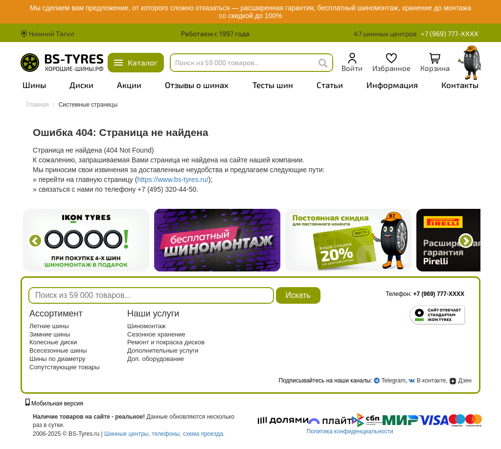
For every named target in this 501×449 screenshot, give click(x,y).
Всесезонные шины (58, 350)
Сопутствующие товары (64, 367)
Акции (129, 85)
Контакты (459, 85)
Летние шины (49, 326)
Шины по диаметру (57, 358)
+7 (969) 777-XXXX (449, 33)
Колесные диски (53, 342)
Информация (392, 85)
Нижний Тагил (47, 33)
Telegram (393, 380)
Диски (81, 85)
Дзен (460, 380)
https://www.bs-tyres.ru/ (172, 179)
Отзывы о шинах (196, 85)
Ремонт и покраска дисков (166, 342)
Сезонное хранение (156, 334)
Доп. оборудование (155, 358)
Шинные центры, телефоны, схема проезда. (164, 433)
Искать (298, 295)
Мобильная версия (54, 403)
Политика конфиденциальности (350, 431)
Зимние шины (49, 334)
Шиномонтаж (146, 326)
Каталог (143, 62)
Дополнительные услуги (162, 350)
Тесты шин (272, 85)
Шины (34, 85)
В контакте (431, 380)
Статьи (330, 85)
